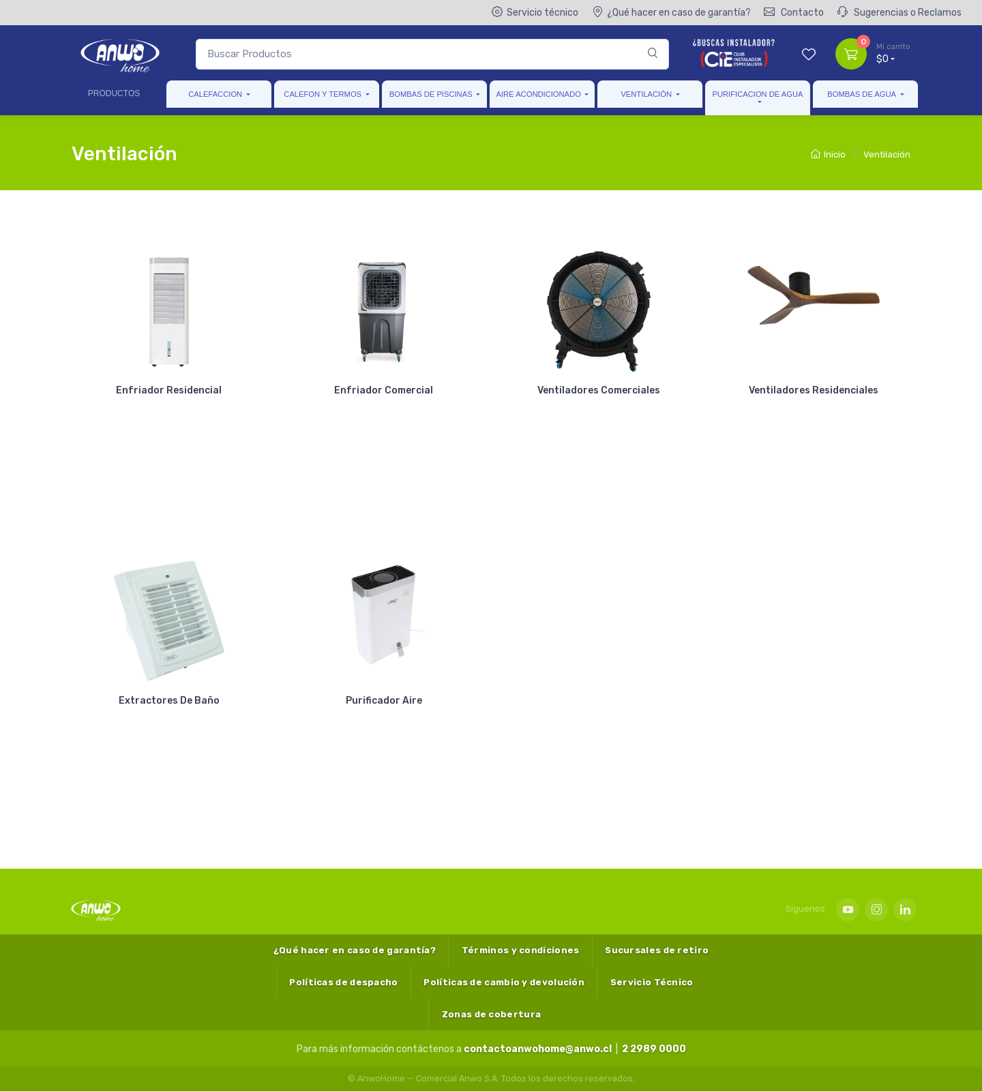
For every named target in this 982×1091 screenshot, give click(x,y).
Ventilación (646, 94)
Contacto (794, 12)
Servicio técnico (535, 12)
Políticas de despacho (343, 982)
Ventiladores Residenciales (813, 390)
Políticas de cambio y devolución (503, 982)
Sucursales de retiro (657, 950)
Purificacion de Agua (757, 94)
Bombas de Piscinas (431, 94)
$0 (893, 53)
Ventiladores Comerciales (598, 390)
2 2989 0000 (654, 1049)
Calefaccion (215, 94)
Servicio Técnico (652, 982)
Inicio (828, 154)
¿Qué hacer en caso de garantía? (671, 12)
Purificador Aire (384, 700)
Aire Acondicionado (538, 94)
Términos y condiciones (521, 950)
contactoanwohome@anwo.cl (538, 1049)
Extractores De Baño (169, 700)
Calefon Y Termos (322, 94)
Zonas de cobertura (491, 1014)
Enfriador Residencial (169, 390)
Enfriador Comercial (383, 390)
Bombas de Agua (861, 94)
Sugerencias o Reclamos (899, 12)
